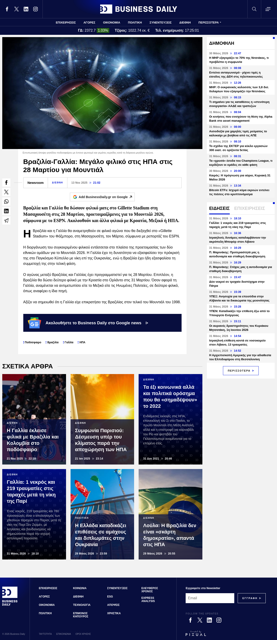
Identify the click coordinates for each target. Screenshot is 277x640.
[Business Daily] (10, 605)
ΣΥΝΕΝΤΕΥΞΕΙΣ (160, 22)
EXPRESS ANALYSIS (148, 599)
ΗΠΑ (82, 342)
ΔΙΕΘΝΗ (185, 22)
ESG (110, 596)
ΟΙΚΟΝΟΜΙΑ (111, 22)
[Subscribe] (250, 598)
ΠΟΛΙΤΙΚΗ (135, 22)
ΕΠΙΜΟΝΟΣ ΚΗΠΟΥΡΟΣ (80, 615)
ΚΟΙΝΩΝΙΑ (80, 588)
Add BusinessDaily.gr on (107, 197)
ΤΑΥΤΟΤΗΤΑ (45, 634)
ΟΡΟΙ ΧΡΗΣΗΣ (83, 634)
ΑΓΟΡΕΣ (89, 22)
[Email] (210, 598)
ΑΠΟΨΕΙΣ (113, 605)
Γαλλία (69, 342)
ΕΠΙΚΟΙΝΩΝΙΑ (63, 634)
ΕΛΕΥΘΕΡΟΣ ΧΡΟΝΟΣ (149, 590)
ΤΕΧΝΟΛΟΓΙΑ (81, 605)
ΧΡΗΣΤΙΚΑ (114, 613)
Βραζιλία (52, 342)
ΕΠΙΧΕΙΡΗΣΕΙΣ (66, 22)
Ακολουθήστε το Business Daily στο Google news (88, 322)
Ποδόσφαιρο (33, 342)
